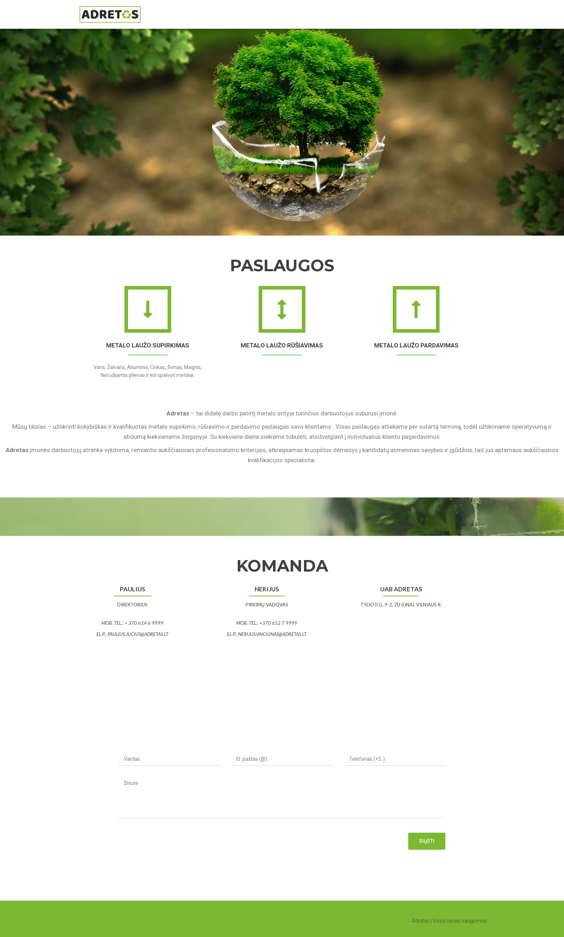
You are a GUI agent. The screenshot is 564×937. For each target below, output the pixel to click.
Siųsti (427, 841)
